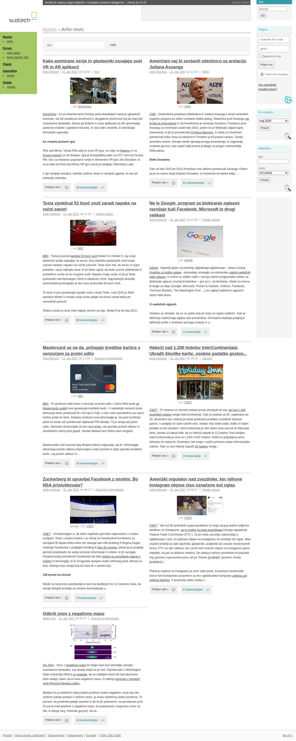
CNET (188, 402)
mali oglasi (13, 53)
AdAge (188, 260)
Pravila (7, 735)
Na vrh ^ (288, 735)
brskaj (11, 75)
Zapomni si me (269, 56)
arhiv (10, 41)
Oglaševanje (75, 735)
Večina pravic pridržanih (30, 735)
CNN (187, 106)
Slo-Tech (48, 665)
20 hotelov (201, 446)
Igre (96, 71)
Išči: (49, 45)
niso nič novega (107, 547)
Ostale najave (104, 214)
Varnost (207, 358)
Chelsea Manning (202, 132)
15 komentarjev (87, 187)
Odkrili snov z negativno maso (74, 613)
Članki (7, 64)
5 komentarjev (86, 598)
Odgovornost (56, 735)
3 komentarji (191, 332)
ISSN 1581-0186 (110, 735)
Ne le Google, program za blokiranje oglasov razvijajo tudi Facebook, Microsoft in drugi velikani (194, 209)
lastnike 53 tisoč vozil (84, 256)
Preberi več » (53, 187)
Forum (7, 48)
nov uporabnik (267, 84)
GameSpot (84, 106)
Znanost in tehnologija (108, 358)
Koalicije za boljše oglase (165, 272)
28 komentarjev (87, 320)
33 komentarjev (87, 463)
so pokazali (80, 674)
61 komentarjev (194, 182)
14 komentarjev (87, 720)
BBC (80, 248)
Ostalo (7, 82)
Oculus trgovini (52, 155)
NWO (205, 71)
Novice (7, 37)
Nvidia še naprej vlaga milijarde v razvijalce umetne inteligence (96, 2)
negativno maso (76, 665)
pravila (11, 87)
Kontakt (91, 735)
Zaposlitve (10, 71)
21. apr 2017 (70, 71)
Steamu (125, 150)
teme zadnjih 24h (18, 57)
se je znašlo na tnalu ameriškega (201, 530)
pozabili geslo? (267, 89)
